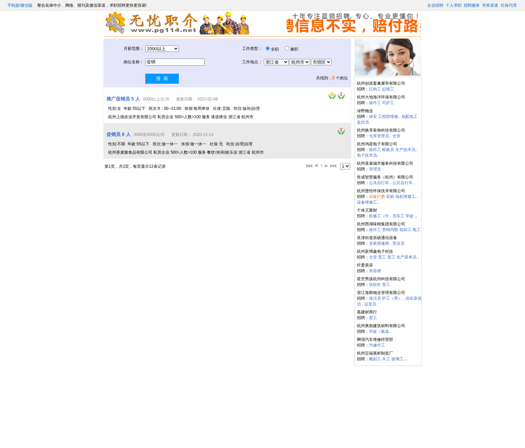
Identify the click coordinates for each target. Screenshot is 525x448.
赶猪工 (388, 89)
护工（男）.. (393, 298)
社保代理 (509, 5)
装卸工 (405, 229)
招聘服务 (472, 5)
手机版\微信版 (20, 5)
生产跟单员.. (407, 257)
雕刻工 (375, 359)
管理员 (375, 169)
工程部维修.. (389, 116)
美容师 (375, 271)
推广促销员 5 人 (123, 98)
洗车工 (398, 216)
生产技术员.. (406, 149)
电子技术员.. (368, 155)
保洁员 (375, 298)
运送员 (370, 304)
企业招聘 (435, 5)
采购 (390, 196)
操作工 (375, 102)
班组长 (375, 284)
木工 (386, 359)
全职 (275, 49)
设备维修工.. (368, 202)
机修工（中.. (380, 216)
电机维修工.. (406, 196)
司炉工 (388, 102)
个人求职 (454, 5)
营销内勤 (390, 229)
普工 (382, 257)
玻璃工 (397, 359)
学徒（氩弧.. (380, 331)
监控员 (363, 122)
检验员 (388, 149)
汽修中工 (377, 345)
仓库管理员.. (380, 136)
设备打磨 (377, 196)
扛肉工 (375, 89)
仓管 (396, 136)
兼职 (294, 49)
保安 (373, 116)
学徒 (409, 216)
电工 (416, 229)
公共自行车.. (380, 182)
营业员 (398, 243)
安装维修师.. (380, 243)
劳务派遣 (490, 5)
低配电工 (409, 116)
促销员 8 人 (118, 134)
